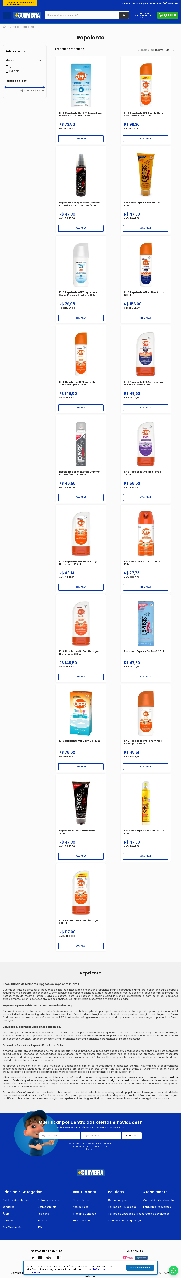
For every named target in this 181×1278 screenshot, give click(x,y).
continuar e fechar (140, 1267)
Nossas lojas (139, 3)
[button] (25, 60)
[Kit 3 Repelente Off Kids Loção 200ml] (146, 459)
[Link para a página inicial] (5, 27)
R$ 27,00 (25, 90)
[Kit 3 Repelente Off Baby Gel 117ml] (81, 728)
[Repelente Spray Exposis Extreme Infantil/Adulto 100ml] (81, 459)
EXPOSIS (14, 71)
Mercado (14, 26)
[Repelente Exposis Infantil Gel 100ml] (146, 190)
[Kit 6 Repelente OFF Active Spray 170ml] (146, 280)
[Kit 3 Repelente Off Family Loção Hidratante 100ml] (81, 549)
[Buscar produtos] (123, 15)
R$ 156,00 (37, 90)
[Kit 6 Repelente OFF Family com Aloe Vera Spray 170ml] (146, 100)
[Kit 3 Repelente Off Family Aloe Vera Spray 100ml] (146, 728)
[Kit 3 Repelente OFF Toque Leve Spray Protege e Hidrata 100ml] (81, 280)
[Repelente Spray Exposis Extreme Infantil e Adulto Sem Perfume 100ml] (81, 190)
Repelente (28, 26)
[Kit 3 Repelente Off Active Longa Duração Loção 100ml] (146, 369)
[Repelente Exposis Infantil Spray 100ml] (146, 818)
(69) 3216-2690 (170, 3)
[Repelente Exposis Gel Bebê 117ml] (146, 638)
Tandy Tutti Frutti (117, 1080)
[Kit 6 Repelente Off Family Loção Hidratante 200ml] (81, 638)
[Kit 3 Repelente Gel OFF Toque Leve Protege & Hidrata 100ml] (81, 100)
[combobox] (87, 15)
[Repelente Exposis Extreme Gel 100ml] (81, 818)
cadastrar (131, 1135)
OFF (11, 66)
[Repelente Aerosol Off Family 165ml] (146, 549)
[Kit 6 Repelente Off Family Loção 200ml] (81, 907)
